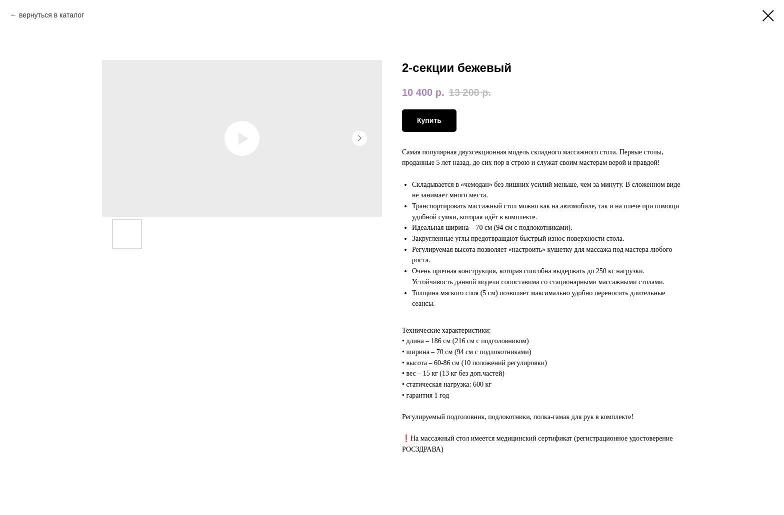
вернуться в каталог (51, 15)
